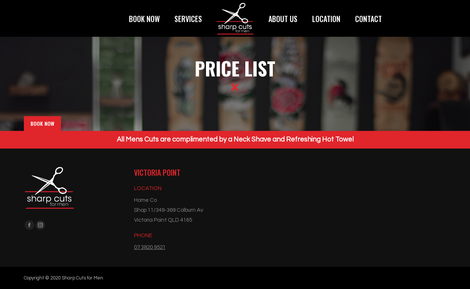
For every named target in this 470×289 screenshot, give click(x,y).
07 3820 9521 (150, 247)
